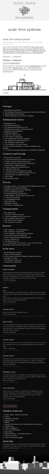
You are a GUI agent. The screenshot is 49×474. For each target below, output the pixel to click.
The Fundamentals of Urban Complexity (17, 138)
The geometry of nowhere (12, 157)
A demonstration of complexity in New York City (20, 173)
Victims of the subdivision (13, 262)
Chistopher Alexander (12, 418)
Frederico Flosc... (9, 372)
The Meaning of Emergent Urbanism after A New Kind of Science (25, 112)
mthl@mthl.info (35, 66)
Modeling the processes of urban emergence (19, 129)
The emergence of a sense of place (16, 144)
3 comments (16, 56)
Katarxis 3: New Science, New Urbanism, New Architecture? (23, 424)
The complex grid (9, 212)
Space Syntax (8, 432)
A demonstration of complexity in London (19, 171)
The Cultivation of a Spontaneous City (16, 140)
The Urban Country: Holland (13, 220)
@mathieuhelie (18, 68)
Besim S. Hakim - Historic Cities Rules (16, 415)
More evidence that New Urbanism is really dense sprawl (23, 256)
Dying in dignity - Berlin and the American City (19, 195)
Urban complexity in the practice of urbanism (19, 116)
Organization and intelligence (13, 131)
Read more (7, 56)
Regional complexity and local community (18, 190)
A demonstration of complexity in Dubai (16, 175)
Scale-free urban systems (16, 39)
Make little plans (10, 201)
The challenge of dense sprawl (14, 142)
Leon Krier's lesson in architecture (16, 235)
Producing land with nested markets (15, 193)
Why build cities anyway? (12, 125)
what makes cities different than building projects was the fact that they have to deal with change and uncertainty (24, 49)
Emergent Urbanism (24, 3)
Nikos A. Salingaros (12, 428)
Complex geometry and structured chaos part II (20, 163)
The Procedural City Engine (14, 437)
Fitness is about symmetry (13, 254)
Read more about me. (26, 448)
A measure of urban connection (14, 214)
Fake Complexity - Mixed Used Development (19, 233)
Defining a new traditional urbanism (16, 188)
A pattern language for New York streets (18, 216)
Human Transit (9, 420)
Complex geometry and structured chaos (18, 161)
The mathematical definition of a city (16, 127)
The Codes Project (11, 435)
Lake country (9, 176)
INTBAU (7, 422)
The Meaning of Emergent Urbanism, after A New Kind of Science (23, 316)
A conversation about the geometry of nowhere (20, 159)
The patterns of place (12, 178)
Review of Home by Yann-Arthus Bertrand (17, 237)
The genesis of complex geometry (15, 165)
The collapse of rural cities (13, 260)
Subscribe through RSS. (10, 451)
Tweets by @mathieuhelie (11, 63)
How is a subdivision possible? (14, 192)
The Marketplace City (12, 241)
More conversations (10, 406)
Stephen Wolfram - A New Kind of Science (18, 434)
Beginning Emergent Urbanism (14, 114)
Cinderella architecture (12, 169)
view (4, 284)
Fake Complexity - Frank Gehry (14, 231)
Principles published (11, 133)
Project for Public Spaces (13, 430)
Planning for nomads (10, 203)
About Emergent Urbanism (12, 110)
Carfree (7, 416)
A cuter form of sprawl (12, 197)
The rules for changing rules (14, 205)
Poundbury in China (11, 258)
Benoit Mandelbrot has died (13, 252)
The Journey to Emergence (14, 137)
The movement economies (13, 222)
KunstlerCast (9, 426)
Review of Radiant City (12, 239)
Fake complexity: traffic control (15, 218)
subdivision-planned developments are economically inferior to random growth (24, 52)
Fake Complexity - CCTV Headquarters (16, 230)
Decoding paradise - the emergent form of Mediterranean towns (24, 186)
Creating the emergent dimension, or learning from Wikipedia (25, 150)
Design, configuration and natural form (17, 167)
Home (6, 101)
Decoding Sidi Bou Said (13, 199)
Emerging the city (10, 123)
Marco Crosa (8, 322)
